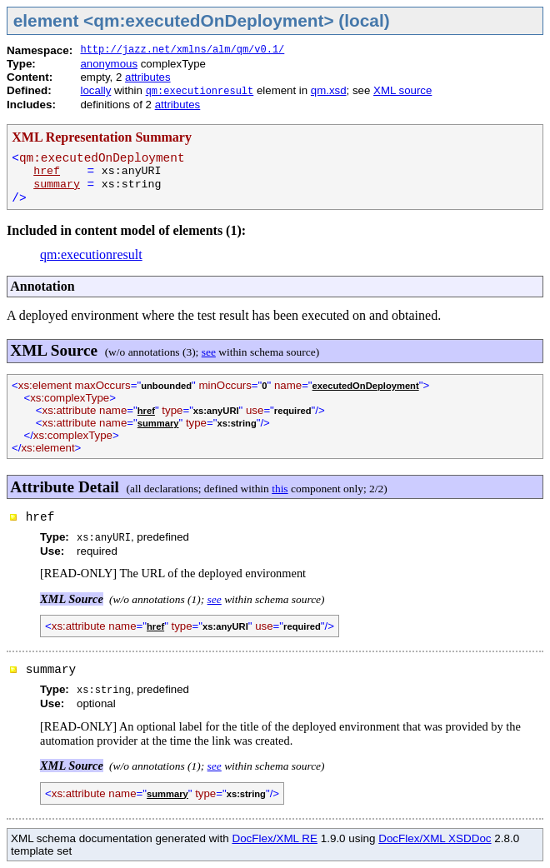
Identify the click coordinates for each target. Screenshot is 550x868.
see (209, 352)
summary (56, 184)
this (280, 488)
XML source (402, 90)
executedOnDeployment (365, 386)
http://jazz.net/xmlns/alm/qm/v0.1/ (182, 50)
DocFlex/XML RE (275, 838)
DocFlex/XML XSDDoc (434, 838)
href (46, 171)
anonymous (109, 63)
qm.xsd (329, 90)
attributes (148, 77)
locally (95, 90)
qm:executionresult (200, 91)
